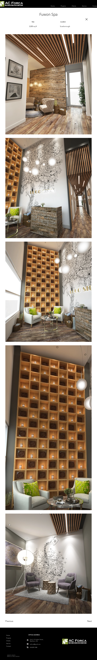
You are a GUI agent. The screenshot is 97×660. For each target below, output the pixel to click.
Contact (8, 646)
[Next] (86, 621)
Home (8, 635)
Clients (8, 641)
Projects (8, 638)
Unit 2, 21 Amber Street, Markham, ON (36, 640)
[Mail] (27, 644)
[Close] (86, 19)
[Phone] (27, 647)
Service (8, 643)
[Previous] (11, 621)
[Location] (27, 640)
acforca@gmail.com (35, 644)
